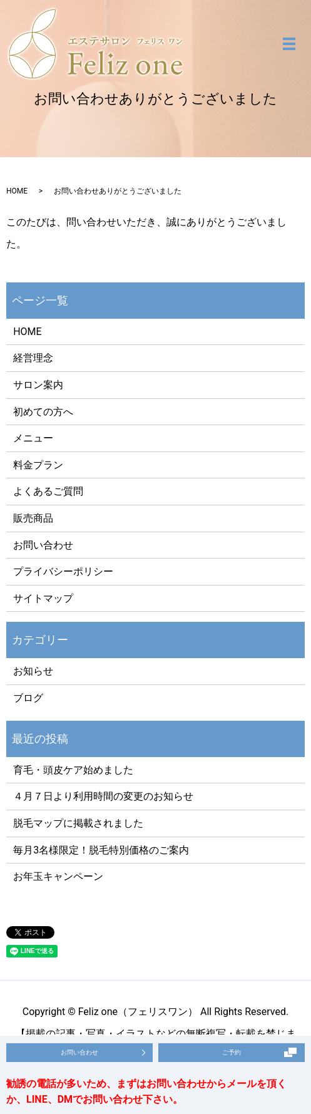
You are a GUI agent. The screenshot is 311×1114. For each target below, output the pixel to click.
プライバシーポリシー (63, 571)
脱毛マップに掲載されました (78, 823)
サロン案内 (38, 385)
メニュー (33, 438)
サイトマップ (43, 598)
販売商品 (33, 518)
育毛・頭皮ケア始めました (73, 770)
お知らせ (33, 671)
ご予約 (231, 1052)
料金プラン (38, 465)
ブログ (28, 698)
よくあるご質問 (48, 491)
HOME (17, 191)
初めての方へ (43, 412)
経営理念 (33, 358)
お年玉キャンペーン (58, 876)
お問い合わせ (43, 545)
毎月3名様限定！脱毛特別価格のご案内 (101, 850)
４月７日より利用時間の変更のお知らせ (103, 796)
